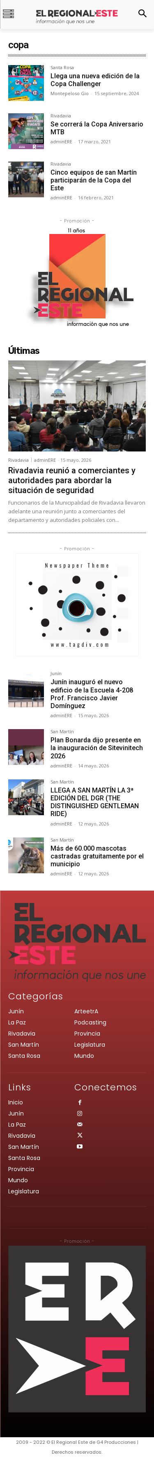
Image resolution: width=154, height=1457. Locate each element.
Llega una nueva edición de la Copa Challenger (95, 80)
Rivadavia (61, 116)
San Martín (62, 731)
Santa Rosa (62, 67)
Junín (56, 673)
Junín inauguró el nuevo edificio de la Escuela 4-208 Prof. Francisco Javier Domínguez (92, 694)
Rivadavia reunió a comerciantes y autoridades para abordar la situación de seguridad (72, 480)
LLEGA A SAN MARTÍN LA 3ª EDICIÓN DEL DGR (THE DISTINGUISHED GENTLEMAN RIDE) (95, 802)
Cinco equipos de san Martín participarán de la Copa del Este (94, 180)
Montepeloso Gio (70, 93)
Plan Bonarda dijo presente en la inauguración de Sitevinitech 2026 (97, 748)
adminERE (61, 141)
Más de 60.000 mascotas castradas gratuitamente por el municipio (97, 856)
